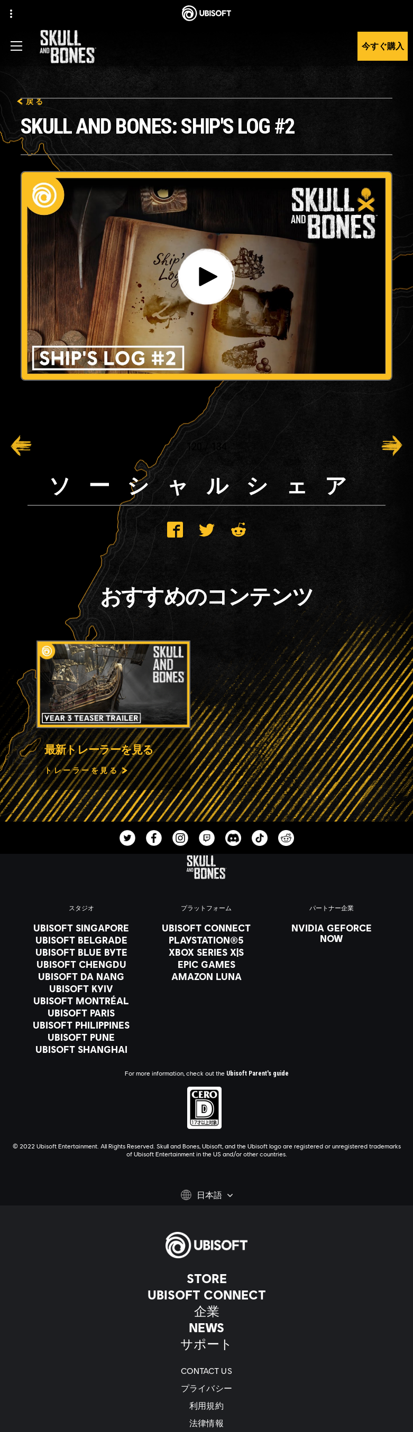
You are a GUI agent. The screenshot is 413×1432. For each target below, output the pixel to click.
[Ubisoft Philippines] (81, 1025)
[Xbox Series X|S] (206, 952)
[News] (206, 1327)
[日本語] (207, 1195)
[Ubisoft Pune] (81, 1037)
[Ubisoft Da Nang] (81, 976)
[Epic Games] (206, 964)
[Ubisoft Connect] (206, 1295)
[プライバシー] (206, 1388)
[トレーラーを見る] (86, 770)
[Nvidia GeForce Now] (332, 933)
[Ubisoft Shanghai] (81, 1049)
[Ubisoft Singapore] (81, 927)
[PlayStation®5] (206, 940)
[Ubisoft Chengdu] (81, 964)
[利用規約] (206, 1405)
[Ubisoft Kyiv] (81, 988)
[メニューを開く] (16, 46)
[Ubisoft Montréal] (81, 1000)
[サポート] (206, 1344)
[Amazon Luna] (206, 976)
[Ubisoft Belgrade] (81, 940)
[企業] (206, 1311)
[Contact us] (206, 1370)
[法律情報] (206, 1422)
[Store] (206, 1278)
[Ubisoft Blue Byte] (81, 952)
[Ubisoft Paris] (81, 1012)
